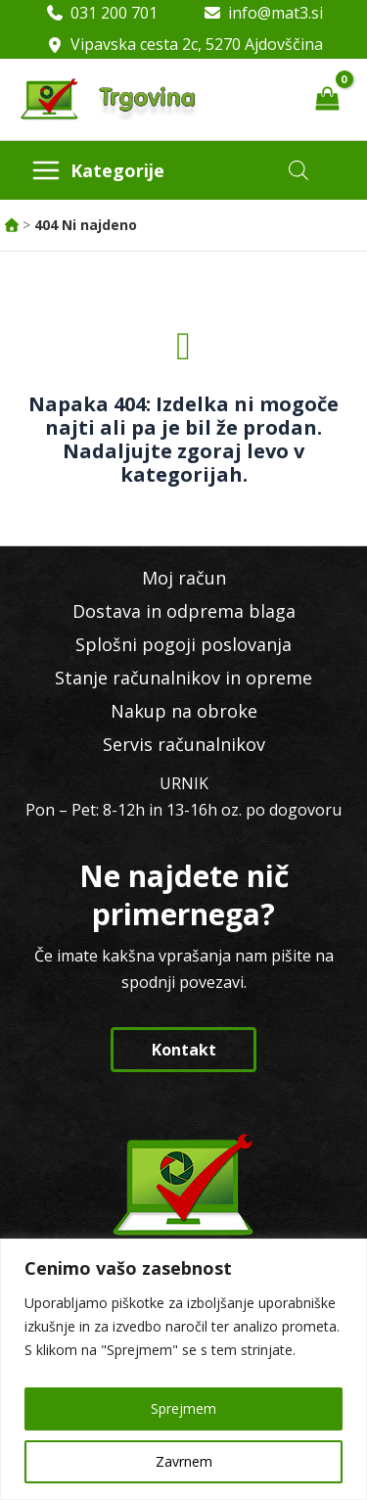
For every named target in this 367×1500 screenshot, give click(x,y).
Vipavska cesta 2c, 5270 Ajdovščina (196, 44)
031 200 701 (114, 12)
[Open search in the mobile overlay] (298, 170)
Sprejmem (183, 1408)
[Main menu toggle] (98, 170)
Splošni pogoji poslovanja (183, 644)
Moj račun (184, 577)
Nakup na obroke (184, 711)
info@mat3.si (275, 12)
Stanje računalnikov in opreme (183, 677)
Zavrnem (184, 1461)
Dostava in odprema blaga (184, 611)
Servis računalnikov (184, 744)
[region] (183, 1369)
